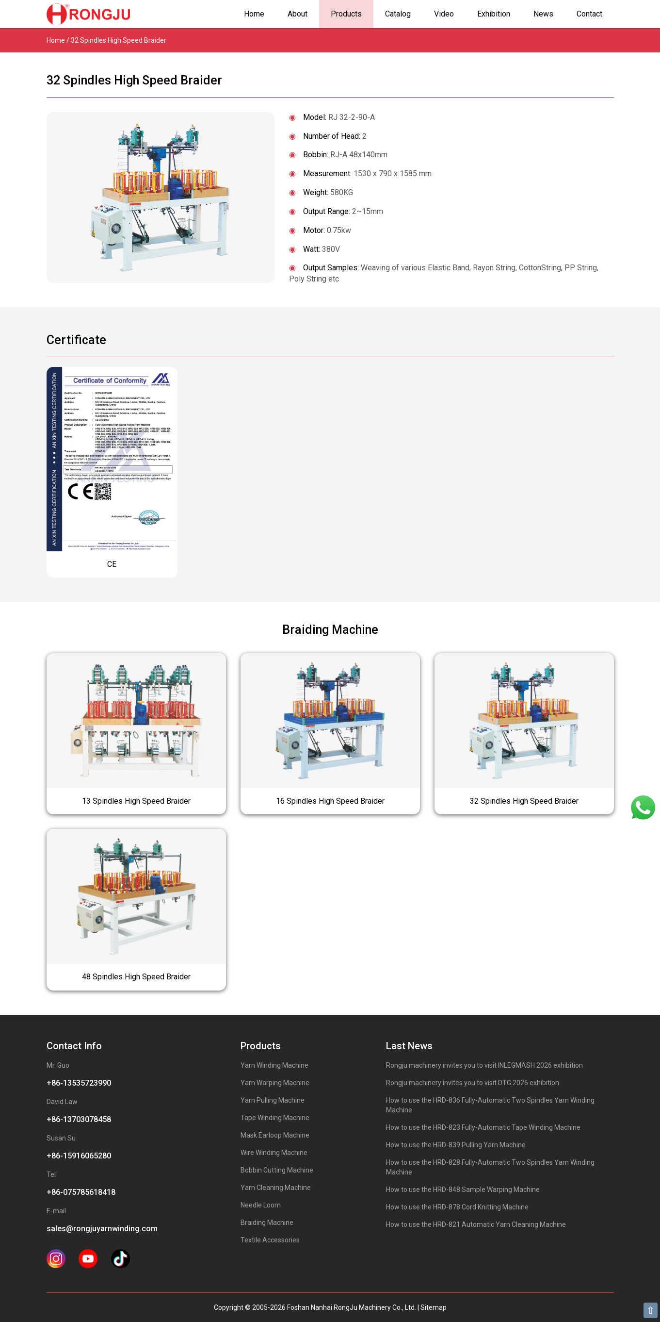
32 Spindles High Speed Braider (524, 801)
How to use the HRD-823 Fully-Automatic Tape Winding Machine (483, 1127)
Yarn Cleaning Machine (276, 1187)
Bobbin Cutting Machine (277, 1170)
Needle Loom (261, 1205)
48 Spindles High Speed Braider (136, 976)
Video (444, 13)
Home (254, 13)
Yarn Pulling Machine (273, 1100)
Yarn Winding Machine (274, 1065)
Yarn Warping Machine (275, 1083)
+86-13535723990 (79, 1083)
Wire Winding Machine (274, 1153)
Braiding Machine (267, 1222)
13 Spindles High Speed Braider (136, 801)
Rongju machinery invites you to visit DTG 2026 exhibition (472, 1083)
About (297, 13)
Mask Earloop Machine (275, 1135)
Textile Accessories (270, 1240)
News (543, 13)
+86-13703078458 (79, 1119)
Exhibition (493, 13)
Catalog (398, 13)
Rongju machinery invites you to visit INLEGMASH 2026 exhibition (484, 1065)
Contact (589, 13)
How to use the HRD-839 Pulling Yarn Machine (456, 1145)
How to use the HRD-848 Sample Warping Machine (463, 1189)
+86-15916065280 (79, 1155)
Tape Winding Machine (275, 1118)
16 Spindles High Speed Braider (330, 801)
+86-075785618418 (81, 1192)
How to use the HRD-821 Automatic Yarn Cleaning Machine (476, 1224)
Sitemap (433, 1307)
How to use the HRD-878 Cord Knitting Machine (457, 1207)
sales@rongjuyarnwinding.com (102, 1228)
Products (346, 13)
